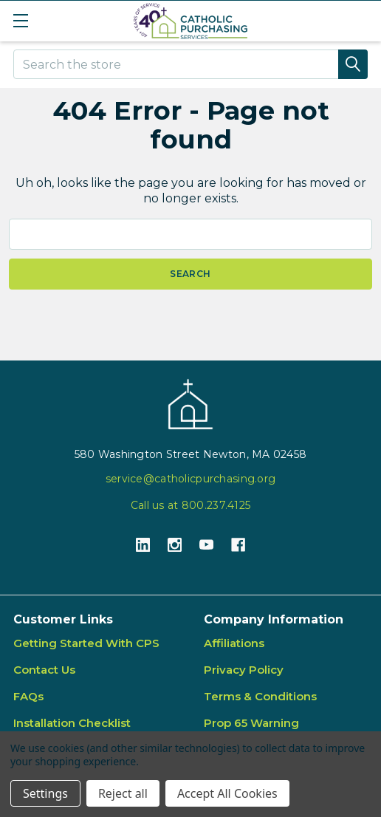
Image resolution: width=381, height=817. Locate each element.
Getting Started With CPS (86, 643)
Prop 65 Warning (251, 723)
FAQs (28, 696)
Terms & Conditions (260, 696)
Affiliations (234, 643)
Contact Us (44, 670)
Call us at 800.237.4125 (190, 505)
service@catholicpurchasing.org (190, 478)
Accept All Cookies (227, 793)
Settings (45, 793)
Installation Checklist (72, 723)
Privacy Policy (244, 670)
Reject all (123, 793)
